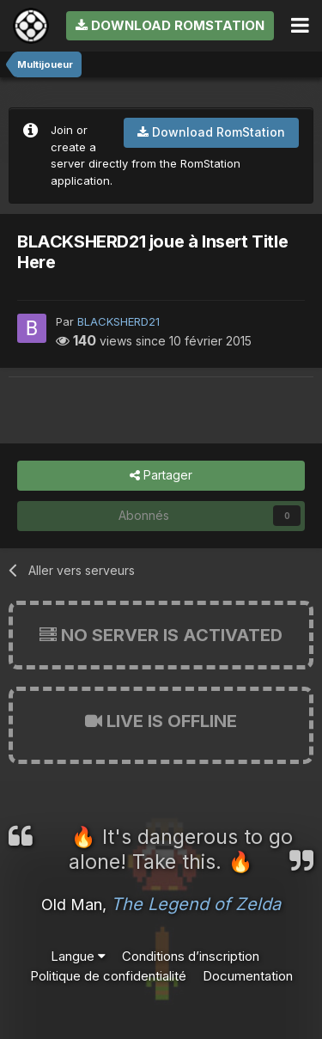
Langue (78, 956)
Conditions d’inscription (190, 956)
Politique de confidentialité (108, 976)
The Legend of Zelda (196, 904)
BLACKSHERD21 (118, 321)
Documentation (248, 976)
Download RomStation (170, 25)
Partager (161, 475)
